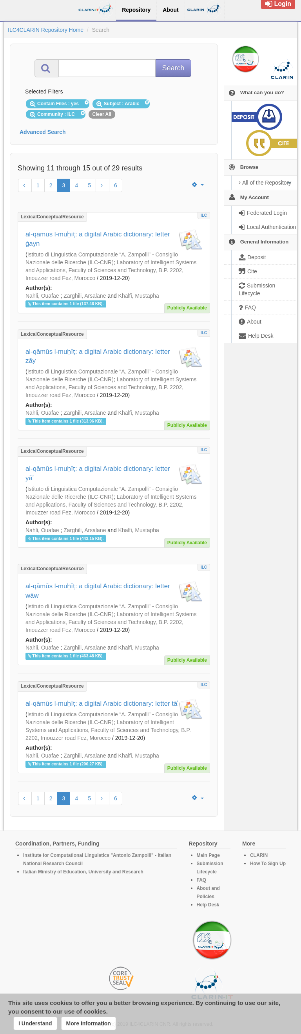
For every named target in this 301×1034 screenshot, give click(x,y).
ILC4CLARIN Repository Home (45, 30)
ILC (204, 215)
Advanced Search (43, 132)
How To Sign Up (268, 863)
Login (278, 3)
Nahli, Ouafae (42, 296)
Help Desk (208, 905)
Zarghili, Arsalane (84, 296)
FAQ (202, 880)
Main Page (208, 855)
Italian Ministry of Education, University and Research (83, 872)
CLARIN (259, 855)
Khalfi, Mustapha (138, 296)
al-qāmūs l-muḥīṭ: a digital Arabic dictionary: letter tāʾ (101, 703)
